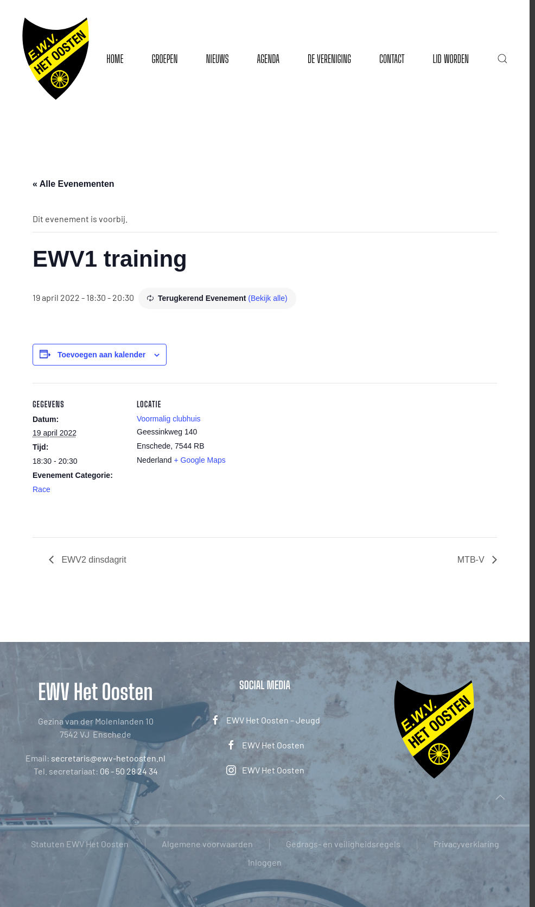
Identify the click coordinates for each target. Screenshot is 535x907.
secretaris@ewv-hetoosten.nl (108, 758)
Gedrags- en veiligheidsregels (343, 844)
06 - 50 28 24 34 (129, 771)
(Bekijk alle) (267, 298)
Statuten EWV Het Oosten (80, 844)
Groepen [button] (164, 58)
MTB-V (472, 559)
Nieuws (217, 58)
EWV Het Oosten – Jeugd (265, 720)
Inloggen (265, 862)
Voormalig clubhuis (169, 418)
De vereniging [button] (329, 58)
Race (41, 489)
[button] (502, 58)
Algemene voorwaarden (207, 844)
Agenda (268, 58)
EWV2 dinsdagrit (92, 559)
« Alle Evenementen (73, 183)
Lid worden (450, 58)
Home (114, 58)
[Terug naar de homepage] (56, 58)
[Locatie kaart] (298, 458)
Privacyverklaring (466, 844)
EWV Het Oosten (265, 745)
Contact (391, 58)
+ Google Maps (200, 460)
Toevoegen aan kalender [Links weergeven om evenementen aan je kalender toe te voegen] (101, 354)
